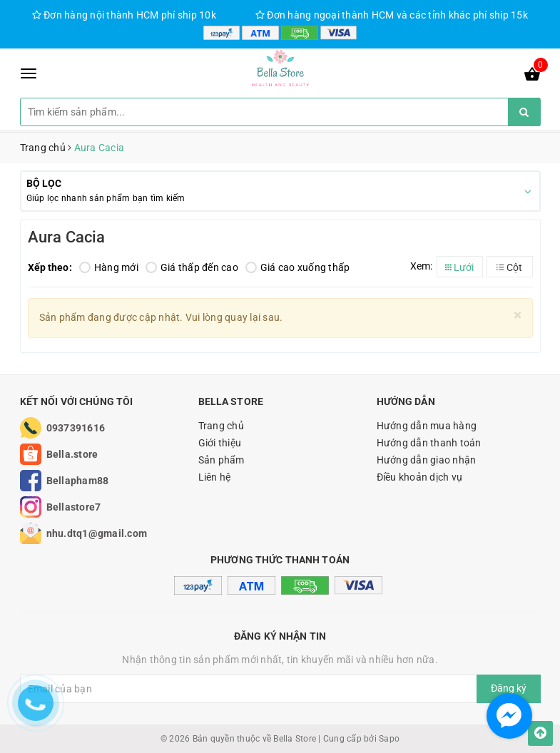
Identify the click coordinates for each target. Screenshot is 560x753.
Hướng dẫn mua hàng (427, 425)
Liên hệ (214, 477)
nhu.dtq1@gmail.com (97, 533)
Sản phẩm (221, 460)
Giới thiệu (220, 443)
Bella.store (72, 454)
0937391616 (76, 428)
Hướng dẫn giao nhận (427, 460)
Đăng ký (508, 688)
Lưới (459, 267)
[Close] (517, 315)
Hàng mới (108, 267)
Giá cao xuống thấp (297, 267)
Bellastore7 (73, 507)
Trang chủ (221, 425)
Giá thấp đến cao (192, 267)
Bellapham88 (77, 480)
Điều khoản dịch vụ (420, 477)
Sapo (389, 739)
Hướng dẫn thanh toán (429, 443)
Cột (509, 267)
